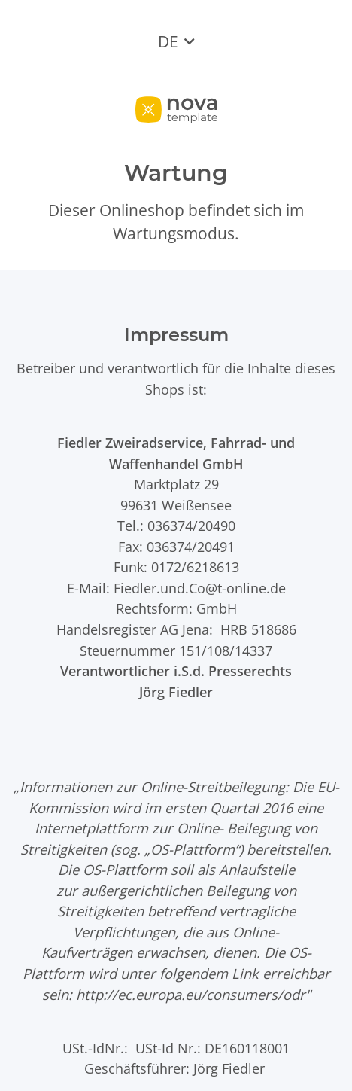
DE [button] (168, 41)
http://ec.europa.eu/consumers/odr (190, 994)
